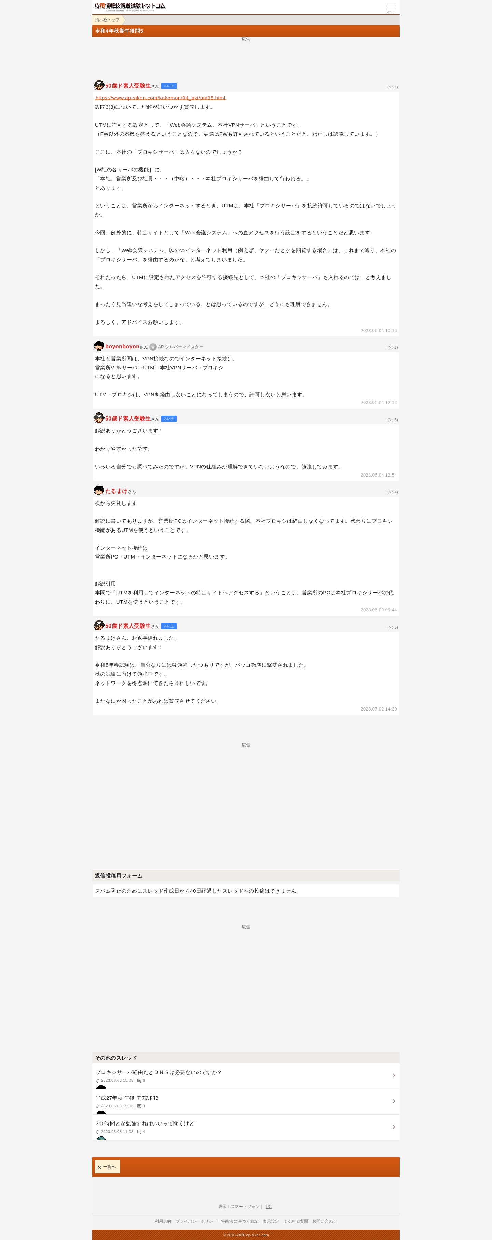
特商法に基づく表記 (239, 1221)
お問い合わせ (324, 1221)
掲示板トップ (107, 19)
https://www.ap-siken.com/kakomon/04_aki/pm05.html (161, 98)
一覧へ (109, 1166)
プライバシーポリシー (196, 1221)
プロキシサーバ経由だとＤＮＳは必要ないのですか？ (245, 1079)
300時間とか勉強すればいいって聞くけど (245, 1130)
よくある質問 (295, 1221)
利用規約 (163, 1221)
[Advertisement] (246, 56)
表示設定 (271, 1221)
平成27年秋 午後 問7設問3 (245, 1104)
